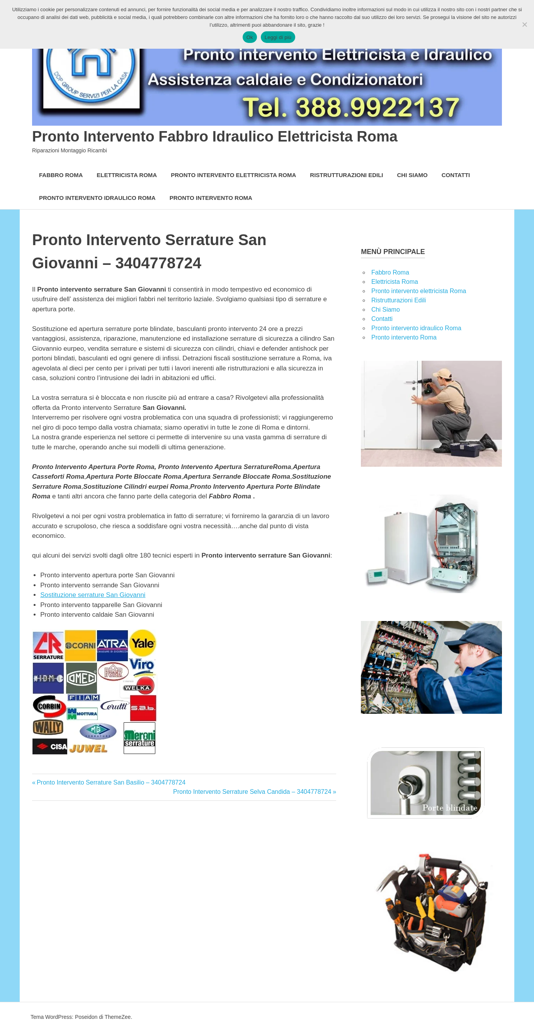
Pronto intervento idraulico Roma (97, 197)
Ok (250, 37)
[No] (524, 24)
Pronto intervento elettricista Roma (233, 175)
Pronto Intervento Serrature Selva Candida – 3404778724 (252, 791)
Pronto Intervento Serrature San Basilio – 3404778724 (110, 782)
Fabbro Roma (61, 175)
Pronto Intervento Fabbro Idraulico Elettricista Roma (215, 136)
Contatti (456, 175)
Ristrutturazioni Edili (346, 175)
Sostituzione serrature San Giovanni (92, 595)
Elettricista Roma (127, 175)
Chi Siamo (412, 175)
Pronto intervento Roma (211, 197)
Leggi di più (278, 37)
